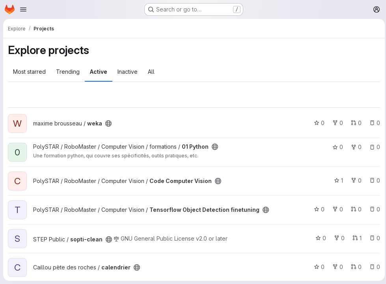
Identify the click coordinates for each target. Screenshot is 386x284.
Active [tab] (98, 71)
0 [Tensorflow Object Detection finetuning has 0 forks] (335, 209)
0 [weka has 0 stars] (317, 123)
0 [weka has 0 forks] (335, 123)
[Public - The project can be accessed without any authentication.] (108, 123)
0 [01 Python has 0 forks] (354, 147)
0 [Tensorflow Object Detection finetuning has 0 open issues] (372, 209)
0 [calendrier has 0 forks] (335, 266)
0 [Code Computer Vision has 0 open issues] (372, 180)
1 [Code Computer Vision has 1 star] (336, 180)
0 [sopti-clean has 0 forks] (337, 238)
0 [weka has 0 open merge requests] (354, 123)
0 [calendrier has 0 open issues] (372, 266)
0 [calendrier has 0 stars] (317, 266)
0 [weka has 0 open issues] (372, 123)
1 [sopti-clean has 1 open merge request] (355, 238)
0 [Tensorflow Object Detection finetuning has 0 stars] (317, 209)
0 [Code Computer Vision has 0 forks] (354, 180)
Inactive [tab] (127, 71)
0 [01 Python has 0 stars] (335, 147)
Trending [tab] (68, 71)
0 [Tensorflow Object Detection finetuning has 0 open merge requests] (354, 209)
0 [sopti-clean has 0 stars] (318, 238)
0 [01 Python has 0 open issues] (372, 147)
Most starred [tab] (29, 71)
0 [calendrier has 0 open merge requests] (354, 266)
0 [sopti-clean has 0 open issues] (372, 238)
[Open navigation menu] (23, 9)
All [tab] (151, 71)
